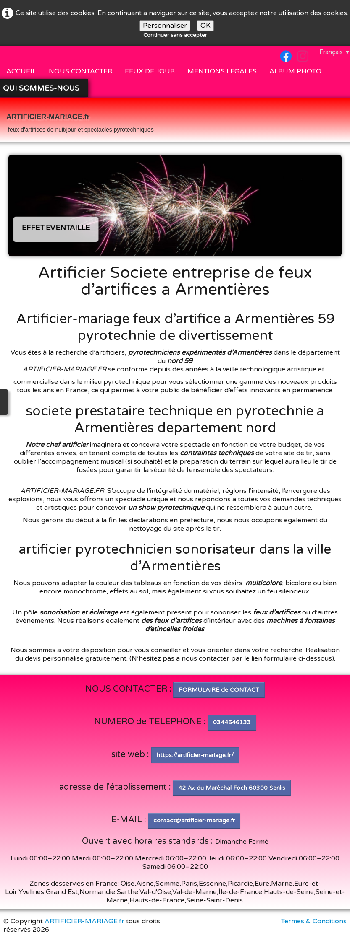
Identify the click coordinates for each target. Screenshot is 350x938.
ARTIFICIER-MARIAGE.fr (84, 921)
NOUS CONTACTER (80, 71)
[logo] (80, 121)
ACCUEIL (21, 71)
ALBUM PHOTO (295, 71)
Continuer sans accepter (175, 35)
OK (205, 25)
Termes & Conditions (314, 921)
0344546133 (232, 722)
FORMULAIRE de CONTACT (219, 689)
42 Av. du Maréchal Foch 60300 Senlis (231, 787)
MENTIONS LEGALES (222, 71)
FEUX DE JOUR (150, 71)
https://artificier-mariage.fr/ (195, 755)
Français (334, 52)
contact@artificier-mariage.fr (194, 820)
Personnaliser (165, 25)
